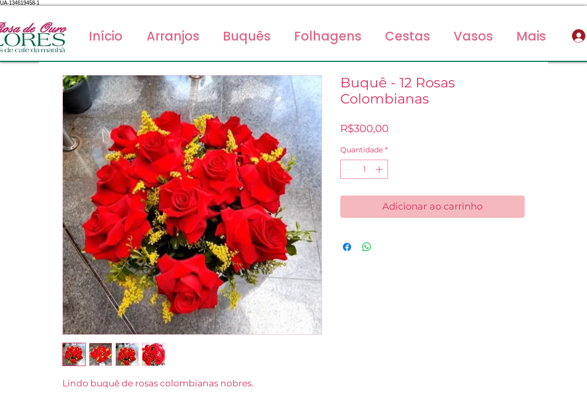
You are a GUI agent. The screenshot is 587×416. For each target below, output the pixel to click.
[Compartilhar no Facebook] (347, 247)
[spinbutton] (364, 169)
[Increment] (379, 169)
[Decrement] (348, 169)
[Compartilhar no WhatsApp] (367, 247)
